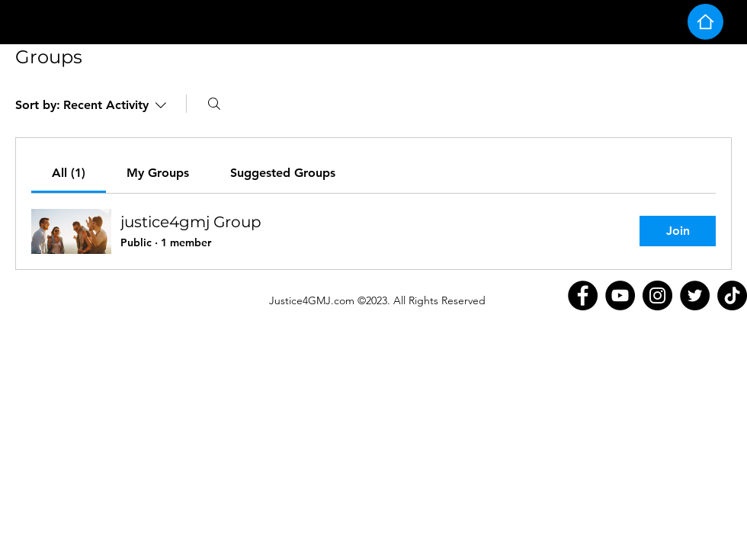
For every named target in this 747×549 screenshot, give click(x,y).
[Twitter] (695, 295)
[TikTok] (732, 295)
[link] (68, 172)
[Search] (214, 104)
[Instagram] (657, 295)
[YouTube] (620, 295)
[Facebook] (583, 295)
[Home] (705, 22)
